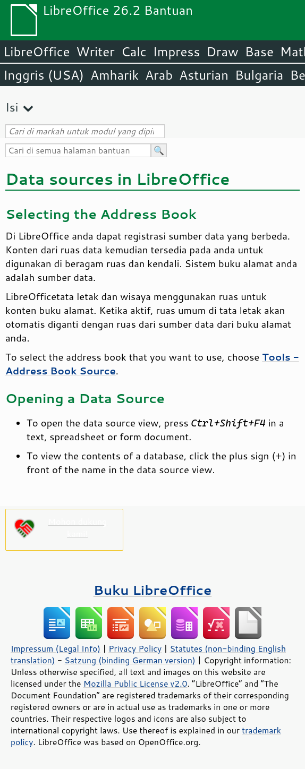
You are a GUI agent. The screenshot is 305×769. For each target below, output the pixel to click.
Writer (95, 51)
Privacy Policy (135, 648)
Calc (134, 51)
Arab (159, 75)
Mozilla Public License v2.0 (135, 683)
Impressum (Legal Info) (55, 648)
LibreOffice (36, 51)
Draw (222, 51)
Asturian (203, 75)
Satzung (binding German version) (130, 660)
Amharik (114, 75)
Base (259, 51)
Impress (176, 51)
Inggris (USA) (43, 75)
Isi (11, 107)
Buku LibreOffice (153, 589)
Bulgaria (259, 75)
